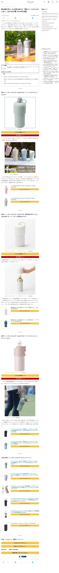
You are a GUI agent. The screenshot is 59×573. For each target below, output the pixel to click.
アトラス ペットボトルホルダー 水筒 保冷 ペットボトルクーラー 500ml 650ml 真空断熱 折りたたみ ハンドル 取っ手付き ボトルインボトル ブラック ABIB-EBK (24, 430)
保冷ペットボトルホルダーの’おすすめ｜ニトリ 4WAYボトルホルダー (16, 76)
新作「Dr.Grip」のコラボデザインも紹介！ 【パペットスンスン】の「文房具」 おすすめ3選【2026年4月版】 (51, 72)
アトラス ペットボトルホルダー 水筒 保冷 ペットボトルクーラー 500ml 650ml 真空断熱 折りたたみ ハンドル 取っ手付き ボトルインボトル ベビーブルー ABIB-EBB (24, 443)
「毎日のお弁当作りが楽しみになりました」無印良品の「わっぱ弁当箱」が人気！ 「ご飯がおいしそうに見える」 (51, 76)
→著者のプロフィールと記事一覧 (6, 71)
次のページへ (24, 556)
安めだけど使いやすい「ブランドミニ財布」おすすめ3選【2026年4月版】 (50, 58)
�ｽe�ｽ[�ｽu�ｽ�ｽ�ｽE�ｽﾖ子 (46, 19)
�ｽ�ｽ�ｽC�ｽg (44, 21)
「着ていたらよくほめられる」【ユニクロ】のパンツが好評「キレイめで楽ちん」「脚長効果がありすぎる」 (50, 61)
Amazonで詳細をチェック (21, 132)
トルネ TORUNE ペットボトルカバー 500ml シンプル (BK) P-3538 (23, 523)
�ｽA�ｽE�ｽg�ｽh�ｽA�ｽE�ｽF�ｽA (47, 26)
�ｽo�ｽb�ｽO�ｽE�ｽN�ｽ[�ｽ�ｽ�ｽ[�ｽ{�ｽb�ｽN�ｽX (49, 17)
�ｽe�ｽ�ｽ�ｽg (44, 11)
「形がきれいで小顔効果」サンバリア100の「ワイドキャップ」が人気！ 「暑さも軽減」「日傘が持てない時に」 (51, 82)
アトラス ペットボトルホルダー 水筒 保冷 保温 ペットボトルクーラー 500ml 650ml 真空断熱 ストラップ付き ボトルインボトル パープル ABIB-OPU (24, 475)
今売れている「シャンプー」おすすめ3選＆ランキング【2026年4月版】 (51, 79)
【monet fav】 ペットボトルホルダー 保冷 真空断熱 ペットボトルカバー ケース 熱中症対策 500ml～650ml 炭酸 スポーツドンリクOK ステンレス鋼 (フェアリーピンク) (25, 487)
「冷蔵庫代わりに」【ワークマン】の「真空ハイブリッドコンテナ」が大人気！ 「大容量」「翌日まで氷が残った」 (50, 52)
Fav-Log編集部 (33, 15)
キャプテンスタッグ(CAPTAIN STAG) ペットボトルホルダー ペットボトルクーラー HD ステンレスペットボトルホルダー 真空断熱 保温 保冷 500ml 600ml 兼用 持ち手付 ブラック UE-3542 (25, 500)
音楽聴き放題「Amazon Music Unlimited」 (20, 552)
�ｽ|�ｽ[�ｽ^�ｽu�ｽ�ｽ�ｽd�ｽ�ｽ (47, 28)
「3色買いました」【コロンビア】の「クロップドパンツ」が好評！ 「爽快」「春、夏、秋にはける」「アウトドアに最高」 (51, 68)
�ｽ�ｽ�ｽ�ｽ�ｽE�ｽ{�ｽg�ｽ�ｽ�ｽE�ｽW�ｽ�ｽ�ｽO (50, 14)
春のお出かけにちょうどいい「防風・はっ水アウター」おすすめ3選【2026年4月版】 (50, 56)
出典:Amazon (20, 129)
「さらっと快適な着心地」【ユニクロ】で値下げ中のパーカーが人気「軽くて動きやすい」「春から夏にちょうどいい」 (50, 65)
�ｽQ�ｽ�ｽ (54, 19)
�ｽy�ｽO (55, 28)
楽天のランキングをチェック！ (20, 546)
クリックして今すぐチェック (25, 189)
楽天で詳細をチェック (20, 135)
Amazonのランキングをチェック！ (20, 542)
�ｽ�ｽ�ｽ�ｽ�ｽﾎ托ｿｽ (45, 30)
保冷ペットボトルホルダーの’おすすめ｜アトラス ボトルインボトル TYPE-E (17, 83)
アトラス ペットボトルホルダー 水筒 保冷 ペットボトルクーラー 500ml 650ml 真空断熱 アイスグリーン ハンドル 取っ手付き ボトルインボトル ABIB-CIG (24, 462)
